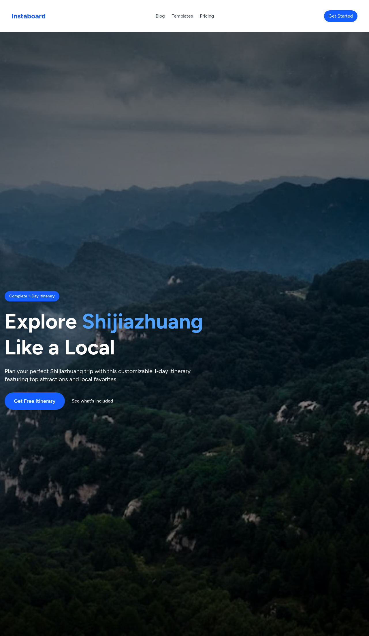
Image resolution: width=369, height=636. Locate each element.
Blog (160, 16)
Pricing (207, 16)
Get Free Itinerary (35, 401)
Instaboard (29, 16)
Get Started (341, 16)
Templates (182, 16)
